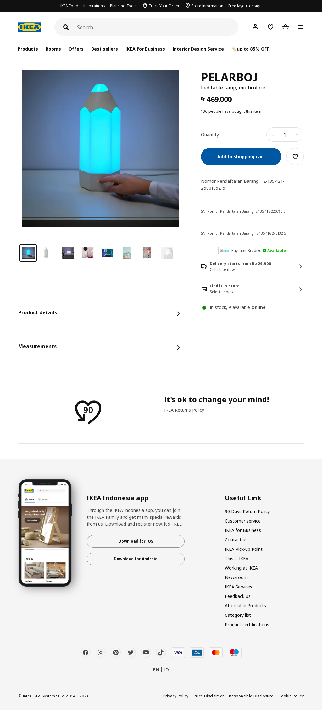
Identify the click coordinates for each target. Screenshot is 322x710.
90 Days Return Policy (247, 511)
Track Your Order (164, 5)
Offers (76, 49)
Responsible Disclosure (251, 695)
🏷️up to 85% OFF (250, 49)
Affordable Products (245, 606)
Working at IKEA (241, 568)
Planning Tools (123, 5)
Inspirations (94, 5)
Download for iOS (136, 541)
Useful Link (243, 498)
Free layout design (245, 5)
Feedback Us (238, 596)
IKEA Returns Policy (184, 410)
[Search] (157, 27)
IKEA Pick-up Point (244, 549)
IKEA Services (238, 587)
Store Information (207, 5)
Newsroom (236, 577)
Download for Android (136, 558)
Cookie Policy (291, 695)
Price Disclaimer (209, 695)
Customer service (243, 521)
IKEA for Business (145, 49)
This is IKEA (236, 558)
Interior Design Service (198, 49)
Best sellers (104, 49)
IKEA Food (69, 5)
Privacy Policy (176, 695)
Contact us (236, 540)
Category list (238, 615)
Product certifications (247, 624)
